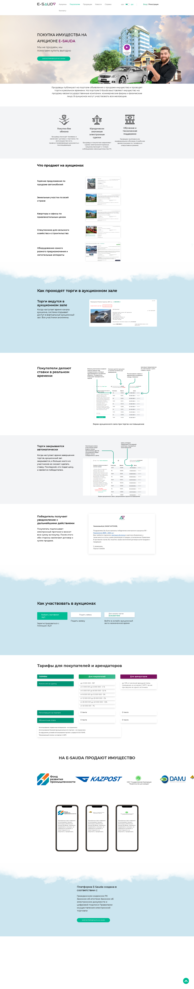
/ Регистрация (153, 4)
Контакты (62, 11)
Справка (108, 4)
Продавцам (87, 4)
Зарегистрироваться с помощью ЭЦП (48, 624)
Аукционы (63, 4)
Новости (98, 4)
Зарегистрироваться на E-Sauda (53, 58)
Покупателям (75, 4)
